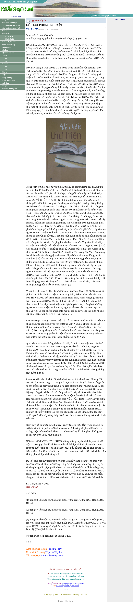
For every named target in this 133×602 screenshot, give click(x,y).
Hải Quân (5, 34)
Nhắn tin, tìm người (9, 89)
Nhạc (4, 75)
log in (116, 19)
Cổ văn (4, 56)
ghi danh (122, 19)
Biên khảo (5, 31)
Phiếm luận (6, 47)
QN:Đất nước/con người (11, 25)
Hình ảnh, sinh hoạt (9, 23)
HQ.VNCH (9, 36)
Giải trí (4, 72)
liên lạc (104, 16)
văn (6, 61)
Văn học (5, 50)
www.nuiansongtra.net (52, 555)
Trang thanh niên (8, 80)
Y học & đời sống (8, 45)
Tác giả (4, 86)
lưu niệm (112, 16)
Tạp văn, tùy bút (8, 53)
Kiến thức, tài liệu (9, 42)
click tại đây (55, 548)
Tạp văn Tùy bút (53, 552)
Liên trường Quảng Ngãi (11, 28)
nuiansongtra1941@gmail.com (67, 586)
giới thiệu (96, 16)
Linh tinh (5, 83)
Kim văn (5, 64)
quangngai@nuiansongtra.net (73, 583)
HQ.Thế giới (9, 39)
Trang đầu (6, 20)
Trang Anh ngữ (7, 78)
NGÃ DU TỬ (31, 29)
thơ (6, 58)
